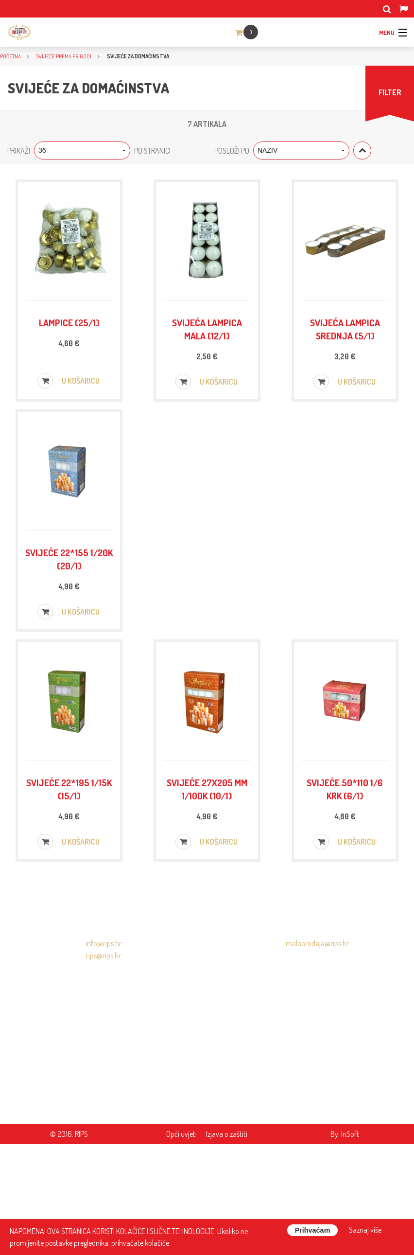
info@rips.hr (103, 1054)
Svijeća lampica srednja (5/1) (345, 343)
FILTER (390, 92)
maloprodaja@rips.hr (317, 1054)
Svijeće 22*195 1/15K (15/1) (69, 877)
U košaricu (69, 411)
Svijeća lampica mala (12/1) (207, 343)
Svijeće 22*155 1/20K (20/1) (69, 610)
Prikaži (18, 151)
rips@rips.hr (103, 1066)
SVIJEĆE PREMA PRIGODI (63, 56)
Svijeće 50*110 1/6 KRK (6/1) (345, 877)
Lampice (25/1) (69, 337)
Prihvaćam (312, 1230)
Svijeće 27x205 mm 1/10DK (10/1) (207, 877)
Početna (10, 56)
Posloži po (231, 151)
